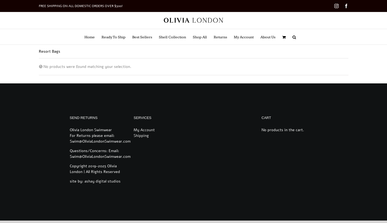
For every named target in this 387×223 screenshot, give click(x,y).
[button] (294, 37)
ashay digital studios (102, 181)
